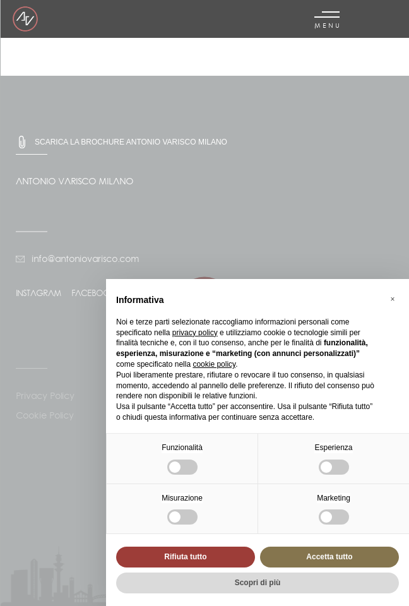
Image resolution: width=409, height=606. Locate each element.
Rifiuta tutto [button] (185, 556)
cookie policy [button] (214, 364)
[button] (392, 299)
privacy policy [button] (195, 332)
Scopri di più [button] (258, 582)
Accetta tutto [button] (329, 556)
